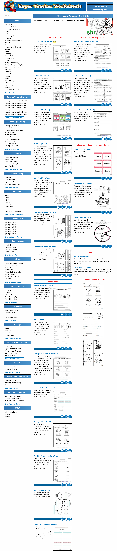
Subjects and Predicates (13, 211)
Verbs (7, 198)
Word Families (9, 166)
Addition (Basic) (10, 25)
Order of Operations (12, 67)
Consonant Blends (11, 162)
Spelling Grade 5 (10, 231)
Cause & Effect (9, 128)
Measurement (9, 58)
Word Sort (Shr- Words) (42, 178)
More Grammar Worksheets (14, 214)
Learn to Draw (9, 315)
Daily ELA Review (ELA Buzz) (14, 130)
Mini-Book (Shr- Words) (42, 144)
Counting (8, 38)
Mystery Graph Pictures (13, 351)
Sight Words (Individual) (13, 184)
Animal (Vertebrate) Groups (14, 263)
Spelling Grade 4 (10, 229)
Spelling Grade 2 (10, 225)
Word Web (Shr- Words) (42, 490)
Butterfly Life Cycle (11, 265)
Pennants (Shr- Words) (42, 110)
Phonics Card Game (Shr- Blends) (86, 42)
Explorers (8, 292)
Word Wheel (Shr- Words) (83, 217)
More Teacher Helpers (12, 372)
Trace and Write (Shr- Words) (44, 388)
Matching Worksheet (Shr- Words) (46, 456)
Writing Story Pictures (12, 144)
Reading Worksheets (12, 126)
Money (7, 60)
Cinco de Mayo (10, 333)
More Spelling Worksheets (14, 237)
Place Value (8, 74)
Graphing (8, 54)
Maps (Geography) (11, 297)
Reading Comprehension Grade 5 (16, 112)
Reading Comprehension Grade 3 (16, 108)
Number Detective (11, 353)
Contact (7, 416)
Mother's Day (9, 335)
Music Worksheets (11, 317)
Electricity (8, 268)
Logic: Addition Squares (13, 349)
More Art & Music (11, 320)
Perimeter (8, 72)
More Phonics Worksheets (14, 169)
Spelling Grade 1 (10, 222)
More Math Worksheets (13, 93)
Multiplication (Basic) (12, 63)
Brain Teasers (9, 346)
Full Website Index (11, 412)
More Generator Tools (12, 404)
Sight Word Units (10, 182)
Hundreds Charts (10, 56)
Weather (8, 279)
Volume (7, 87)
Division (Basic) (10, 45)
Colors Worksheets (11, 310)
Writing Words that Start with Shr (46, 354)
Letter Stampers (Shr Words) (84, 110)
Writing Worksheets (11, 146)
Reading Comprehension (13, 118)
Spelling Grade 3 (10, 227)
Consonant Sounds (11, 157)
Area (6, 34)
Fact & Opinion (10, 132)
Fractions (8, 49)
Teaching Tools (10, 367)
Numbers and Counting (13, 383)
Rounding (8, 78)
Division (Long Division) (13, 47)
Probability (8, 76)
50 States (8, 290)
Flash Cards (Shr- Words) (82, 149)
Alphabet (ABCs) (10, 380)
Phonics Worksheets (81, 257)
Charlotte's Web (10, 247)
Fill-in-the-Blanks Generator (14, 401)
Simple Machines (10, 274)
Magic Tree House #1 (12, 249)
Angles (7, 31)
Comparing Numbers (12, 36)
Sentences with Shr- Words (43, 286)
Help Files (8, 414)
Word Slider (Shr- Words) (83, 183)
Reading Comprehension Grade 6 (16, 114)
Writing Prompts (10, 141)
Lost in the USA (10, 355)
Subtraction (9, 83)
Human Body (9, 270)
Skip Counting (9, 81)
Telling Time (9, 85)
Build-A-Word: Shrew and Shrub (45, 246)
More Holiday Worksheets (13, 338)
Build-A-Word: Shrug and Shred (45, 212)
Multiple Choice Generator (14, 398)
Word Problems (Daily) (12, 90)
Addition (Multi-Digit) (12, 27)
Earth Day (8, 331)
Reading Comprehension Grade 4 (16, 110)
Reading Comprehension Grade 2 (16, 105)
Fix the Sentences (10, 135)
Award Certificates (11, 369)
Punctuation (9, 207)
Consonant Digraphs (12, 164)
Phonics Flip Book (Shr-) (42, 76)
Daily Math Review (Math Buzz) (15, 40)
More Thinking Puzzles (12, 359)
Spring (7, 328)
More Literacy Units (11, 255)
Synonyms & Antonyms (12, 139)
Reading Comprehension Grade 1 (16, 103)
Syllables (8, 209)
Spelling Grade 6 (10, 234)
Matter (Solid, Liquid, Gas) (13, 272)
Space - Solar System (12, 277)
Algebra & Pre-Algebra (12, 29)
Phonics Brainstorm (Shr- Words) (45, 524)
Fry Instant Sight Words (82, 267)
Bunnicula (8, 245)
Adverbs (7, 202)
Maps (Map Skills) (11, 299)
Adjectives (8, 200)
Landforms (8, 295)
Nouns (7, 195)
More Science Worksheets (13, 282)
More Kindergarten (11, 388)
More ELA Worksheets (12, 149)
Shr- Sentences (39, 320)
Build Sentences (10, 180)
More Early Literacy (11, 187)
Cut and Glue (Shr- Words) (43, 42)
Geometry (8, 51)
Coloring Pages (10, 313)
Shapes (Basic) (9, 385)
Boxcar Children (10, 252)
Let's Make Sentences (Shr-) (84, 76)
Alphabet (8, 177)
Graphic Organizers (11, 137)
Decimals (8, 42)
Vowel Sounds (9, 159)
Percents (8, 69)
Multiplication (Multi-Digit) (14, 65)
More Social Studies (11, 302)
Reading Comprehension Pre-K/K (16, 101)
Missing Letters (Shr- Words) (44, 422)
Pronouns (8, 204)
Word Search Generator (13, 396)
